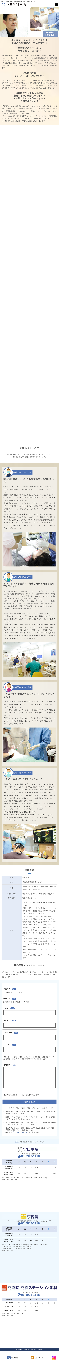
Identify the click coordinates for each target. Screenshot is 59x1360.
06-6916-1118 (30, 1160)
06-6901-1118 (30, 1299)
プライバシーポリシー (20, 1136)
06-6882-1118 (30, 1227)
